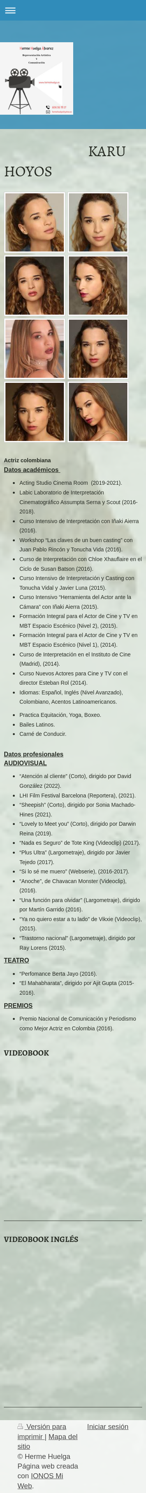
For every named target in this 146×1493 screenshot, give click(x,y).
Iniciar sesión (107, 1427)
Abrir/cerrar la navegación (73, 10)
